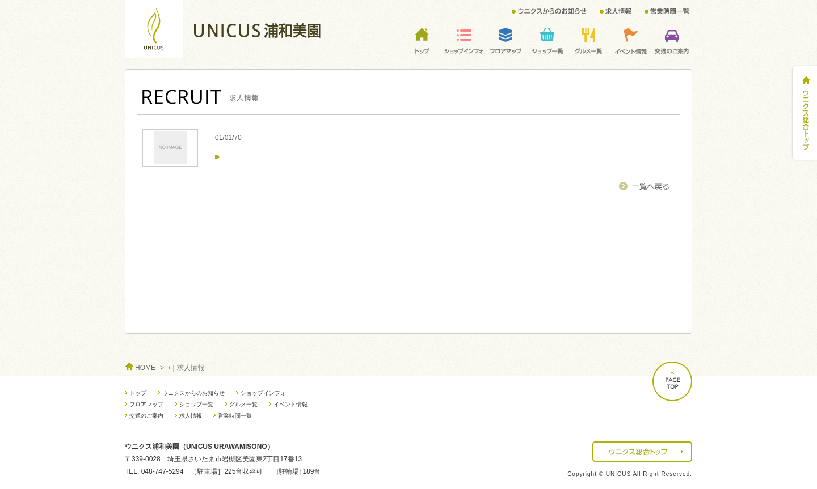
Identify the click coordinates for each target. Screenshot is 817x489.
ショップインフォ (263, 393)
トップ (137, 393)
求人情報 (190, 416)
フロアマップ (146, 404)
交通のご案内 (146, 416)
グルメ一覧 (243, 404)
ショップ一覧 (196, 404)
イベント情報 (290, 404)
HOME (145, 368)
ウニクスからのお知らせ (193, 393)
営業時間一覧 (235, 416)
